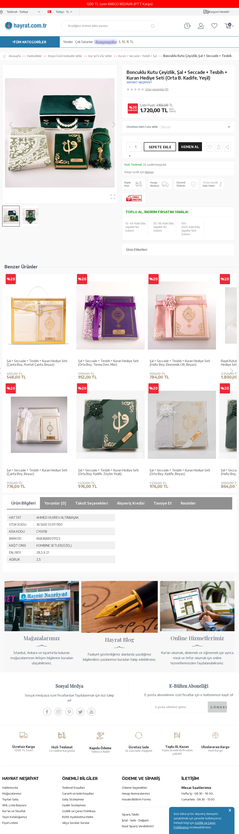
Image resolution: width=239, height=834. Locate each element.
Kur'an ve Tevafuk (14, 811)
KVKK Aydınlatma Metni (77, 817)
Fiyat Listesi (10, 823)
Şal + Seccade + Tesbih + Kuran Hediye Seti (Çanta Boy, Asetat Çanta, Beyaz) (37, 363)
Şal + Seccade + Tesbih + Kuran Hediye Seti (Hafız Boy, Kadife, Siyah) (37, 472)
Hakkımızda (10, 787)
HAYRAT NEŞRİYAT (139, 82)
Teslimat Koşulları (73, 787)
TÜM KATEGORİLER (29, 42)
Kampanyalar (106, 42)
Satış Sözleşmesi (73, 799)
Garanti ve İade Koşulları (78, 793)
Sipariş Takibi (130, 814)
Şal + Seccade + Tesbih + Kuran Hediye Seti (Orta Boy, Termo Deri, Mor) (108, 363)
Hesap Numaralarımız (136, 793)
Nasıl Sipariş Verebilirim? (138, 826)
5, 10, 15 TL (126, 42)
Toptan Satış (10, 799)
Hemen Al (190, 147)
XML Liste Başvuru (14, 805)
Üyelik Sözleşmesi (74, 805)
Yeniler (68, 42)
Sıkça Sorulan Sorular (76, 823)
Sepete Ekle (160, 147)
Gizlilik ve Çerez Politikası (78, 811)
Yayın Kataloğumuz (14, 817)
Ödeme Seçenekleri (134, 787)
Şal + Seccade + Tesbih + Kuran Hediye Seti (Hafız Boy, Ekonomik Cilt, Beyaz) (180, 363)
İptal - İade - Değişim (135, 820)
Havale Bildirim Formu (136, 799)
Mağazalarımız (11, 793)
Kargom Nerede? (219, 12)
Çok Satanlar (84, 42)
